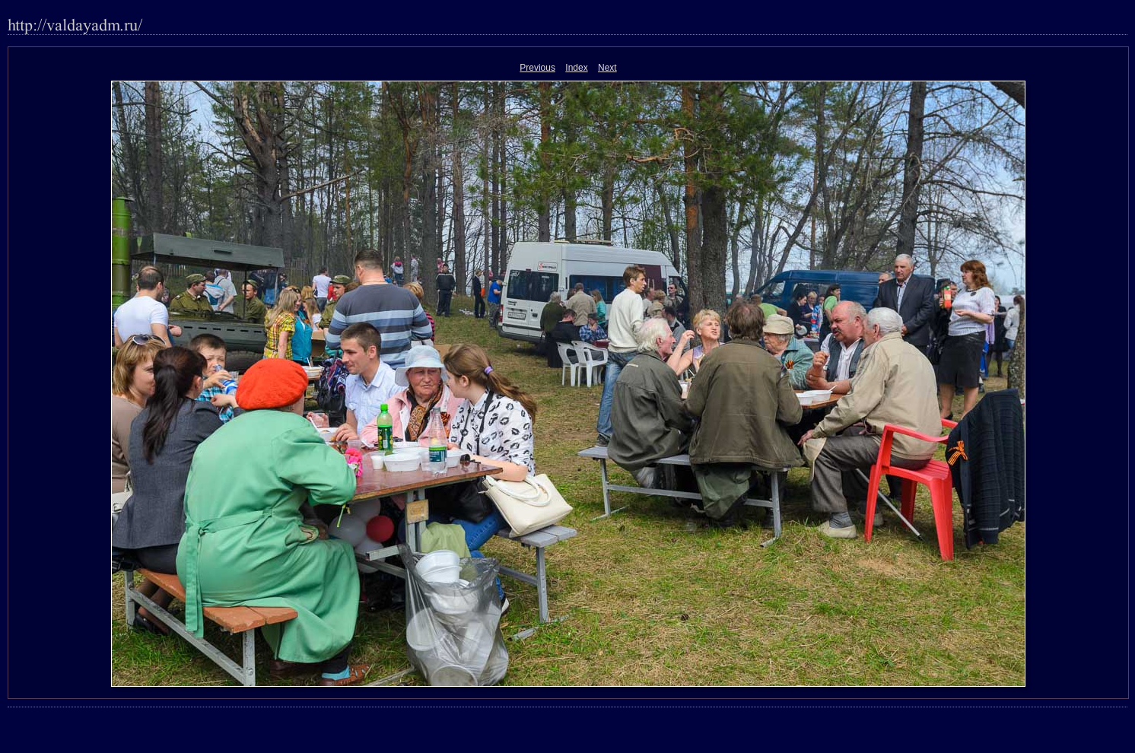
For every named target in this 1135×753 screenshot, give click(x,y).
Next (607, 67)
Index (576, 67)
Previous (537, 67)
